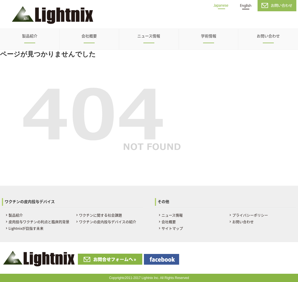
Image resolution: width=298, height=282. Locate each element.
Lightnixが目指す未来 (26, 228)
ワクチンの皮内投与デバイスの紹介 (107, 221)
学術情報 (208, 36)
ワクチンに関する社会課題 (100, 215)
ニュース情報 (148, 36)
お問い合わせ (268, 36)
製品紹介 (29, 36)
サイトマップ (172, 228)
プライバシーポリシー (250, 215)
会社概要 (89, 36)
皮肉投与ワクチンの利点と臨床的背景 (39, 221)
